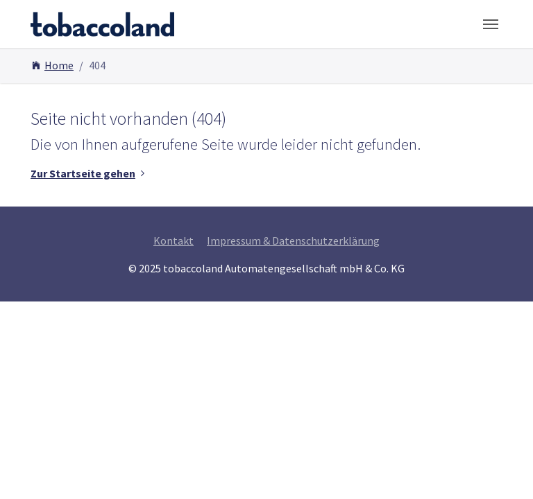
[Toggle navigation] (490, 24)
